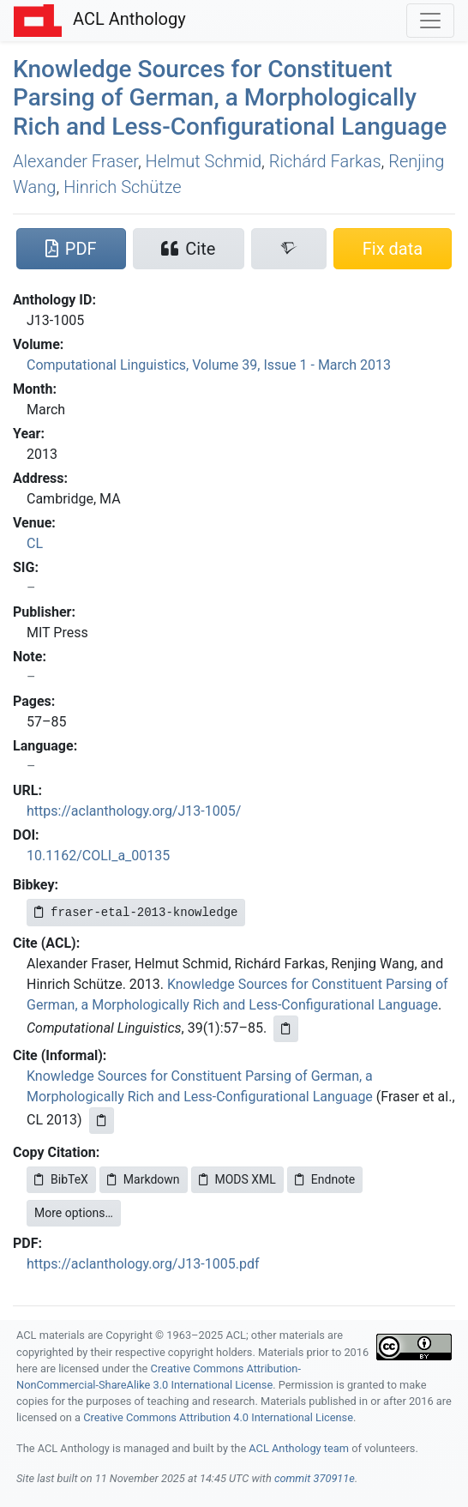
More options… (73, 1213)
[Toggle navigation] (430, 20)
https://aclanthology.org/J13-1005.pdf (143, 1264)
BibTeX (61, 1179)
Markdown (143, 1179)
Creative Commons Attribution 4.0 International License (218, 1417)
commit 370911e (314, 1478)
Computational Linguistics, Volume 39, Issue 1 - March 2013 (209, 365)
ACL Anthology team (299, 1448)
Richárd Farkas (325, 161)
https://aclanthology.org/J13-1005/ (134, 811)
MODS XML (237, 1179)
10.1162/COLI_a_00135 (98, 855)
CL (35, 543)
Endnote (325, 1179)
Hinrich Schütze (122, 187)
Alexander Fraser (75, 161)
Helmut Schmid (203, 161)
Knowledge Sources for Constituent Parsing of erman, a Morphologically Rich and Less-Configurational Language (230, 98)
